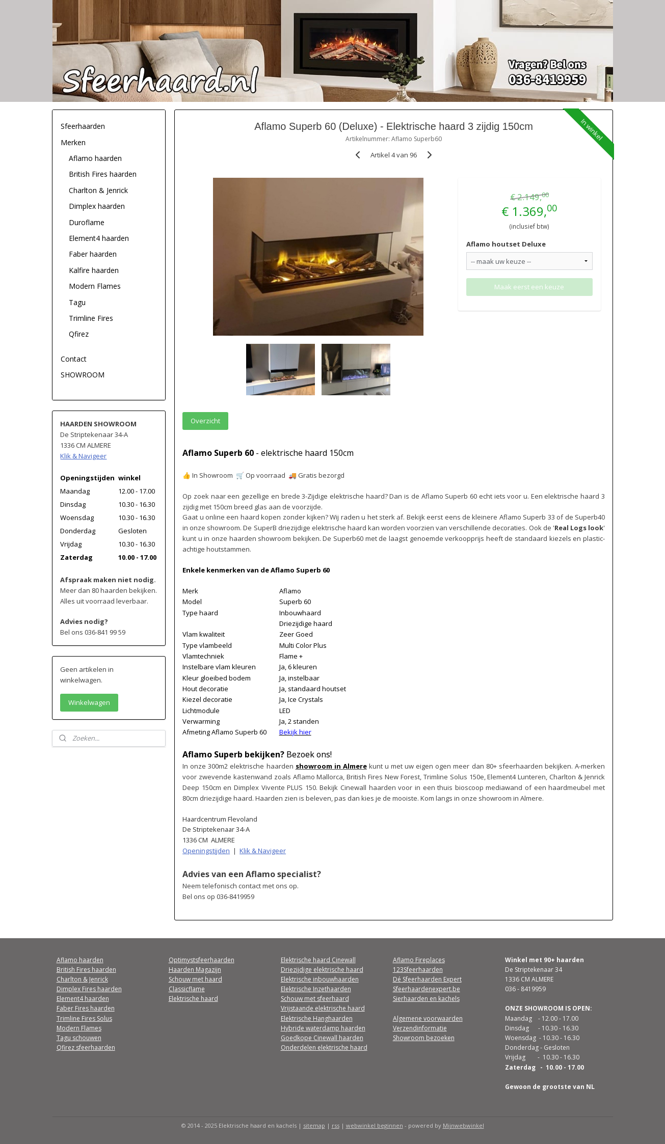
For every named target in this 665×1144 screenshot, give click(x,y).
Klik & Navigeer (263, 850)
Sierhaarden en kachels (426, 998)
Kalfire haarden (94, 270)
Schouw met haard (195, 979)
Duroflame (86, 222)
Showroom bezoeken (424, 1037)
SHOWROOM (82, 374)
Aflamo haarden (95, 158)
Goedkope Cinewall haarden (322, 1037)
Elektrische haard (193, 998)
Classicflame (187, 989)
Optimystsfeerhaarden (201, 960)
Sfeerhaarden (83, 126)
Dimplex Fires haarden (89, 989)
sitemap (314, 1125)
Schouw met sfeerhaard (315, 998)
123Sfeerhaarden (418, 969)
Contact (74, 359)
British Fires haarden (103, 174)
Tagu (77, 302)
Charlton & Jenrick (98, 190)
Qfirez (79, 334)
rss (335, 1125)
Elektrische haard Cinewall (318, 960)
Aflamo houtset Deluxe (506, 244)
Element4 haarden (99, 238)
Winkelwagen (89, 702)
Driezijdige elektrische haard (322, 969)
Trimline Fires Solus (84, 1018)
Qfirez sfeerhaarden (86, 1047)
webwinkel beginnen (374, 1125)
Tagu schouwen (79, 1037)
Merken (73, 142)
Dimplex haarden (97, 206)
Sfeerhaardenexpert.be (426, 989)
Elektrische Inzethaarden (316, 989)
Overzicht (205, 420)
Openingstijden (206, 850)
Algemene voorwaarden (428, 1018)
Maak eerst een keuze (529, 286)
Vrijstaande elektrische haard (323, 1008)
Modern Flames (95, 286)
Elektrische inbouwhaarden (320, 979)
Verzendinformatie (420, 1028)
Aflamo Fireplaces (419, 960)
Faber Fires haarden (86, 1008)
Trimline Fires (91, 318)
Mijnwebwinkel (463, 1125)
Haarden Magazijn (195, 969)
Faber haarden (93, 254)
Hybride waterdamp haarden (323, 1028)
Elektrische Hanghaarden (317, 1018)
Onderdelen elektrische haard (324, 1047)
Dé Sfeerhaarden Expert (427, 979)
